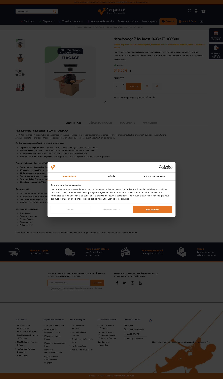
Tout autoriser (152, 210)
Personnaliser (111, 210)
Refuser (70, 210)
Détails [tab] (111, 176)
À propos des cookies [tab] (154, 176)
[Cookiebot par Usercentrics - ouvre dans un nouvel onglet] (160, 167)
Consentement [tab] (69, 176)
